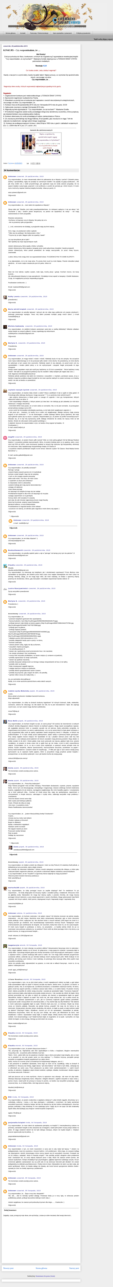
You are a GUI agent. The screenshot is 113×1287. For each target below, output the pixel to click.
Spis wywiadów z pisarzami (62, 33)
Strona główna (11, 33)
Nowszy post (8, 1268)
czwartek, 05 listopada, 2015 (29, 1178)
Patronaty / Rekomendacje (39, 33)
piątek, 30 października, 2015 (42, 691)
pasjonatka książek (16, 1122)
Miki (10, 1097)
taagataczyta (13, 945)
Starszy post (74, 1268)
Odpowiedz (12, 195)
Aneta (10, 768)
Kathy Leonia (14, 296)
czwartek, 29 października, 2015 (30, 176)
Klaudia (11, 565)
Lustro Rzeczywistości (18, 588)
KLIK (45, 66)
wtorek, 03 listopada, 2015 (31, 945)
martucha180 (13, 887)
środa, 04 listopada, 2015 (23, 1097)
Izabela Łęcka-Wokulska (18, 691)
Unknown (12, 176)
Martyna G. (13, 601)
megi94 (11, 437)
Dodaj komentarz (10, 1210)
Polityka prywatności (83, 33)
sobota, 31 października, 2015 (29, 913)
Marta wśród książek (17, 309)
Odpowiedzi (15, 516)
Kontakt (22, 33)
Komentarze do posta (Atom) (45, 1276)
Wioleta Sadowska (16, 326)
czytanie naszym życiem (18, 390)
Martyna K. (13, 343)
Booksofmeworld (15, 550)
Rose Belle (13, 721)
